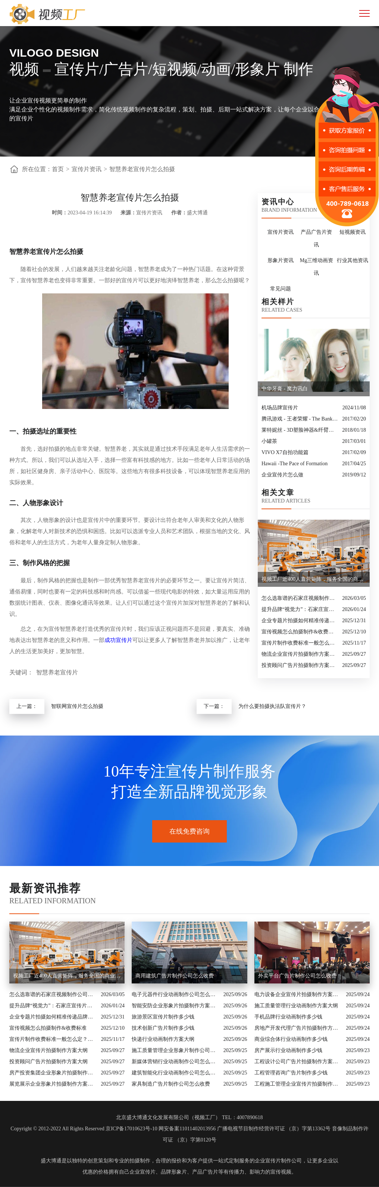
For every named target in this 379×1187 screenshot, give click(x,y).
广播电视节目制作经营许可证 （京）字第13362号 (274, 1128)
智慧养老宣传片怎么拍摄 (142, 169)
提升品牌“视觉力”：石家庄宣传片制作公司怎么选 (299, 609)
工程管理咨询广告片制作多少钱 (291, 1073)
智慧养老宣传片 (57, 672)
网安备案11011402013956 (187, 1128)
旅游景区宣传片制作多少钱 (163, 1017)
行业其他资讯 (352, 260)
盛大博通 (51, 1161)
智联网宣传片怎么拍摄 (77, 706)
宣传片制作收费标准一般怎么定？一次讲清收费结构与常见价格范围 (300, 643)
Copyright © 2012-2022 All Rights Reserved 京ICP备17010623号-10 (83, 1128)
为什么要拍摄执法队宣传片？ (272, 706)
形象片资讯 (280, 260)
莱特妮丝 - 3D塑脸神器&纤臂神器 (299, 430)
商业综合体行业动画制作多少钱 (291, 1039)
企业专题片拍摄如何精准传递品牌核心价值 (299, 620)
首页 (58, 169)
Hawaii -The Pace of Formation (294, 463)
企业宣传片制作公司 (278, 1161)
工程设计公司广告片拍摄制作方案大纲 (298, 1061)
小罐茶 (269, 441)
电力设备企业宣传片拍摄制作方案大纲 (298, 994)
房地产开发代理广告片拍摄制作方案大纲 (298, 1028)
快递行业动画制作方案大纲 (163, 1039)
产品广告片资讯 (316, 238)
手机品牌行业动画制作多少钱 (288, 1017)
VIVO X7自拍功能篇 (284, 452)
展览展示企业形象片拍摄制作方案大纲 (53, 1084)
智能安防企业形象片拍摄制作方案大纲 (175, 1005)
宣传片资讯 (86, 169)
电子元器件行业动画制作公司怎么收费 (175, 994)
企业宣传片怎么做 (282, 475)
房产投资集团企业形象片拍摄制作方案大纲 (53, 1073)
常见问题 (280, 289)
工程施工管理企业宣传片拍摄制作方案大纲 (298, 1084)
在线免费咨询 (189, 831)
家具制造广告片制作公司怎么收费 (171, 1084)
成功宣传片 (118, 640)
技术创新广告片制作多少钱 (163, 1028)
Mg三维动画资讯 (316, 267)
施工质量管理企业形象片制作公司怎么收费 (175, 1050)
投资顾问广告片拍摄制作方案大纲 (299, 665)
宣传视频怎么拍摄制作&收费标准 (299, 632)
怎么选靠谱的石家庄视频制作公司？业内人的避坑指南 (299, 598)
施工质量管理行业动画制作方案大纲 (296, 1005)
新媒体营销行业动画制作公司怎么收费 (175, 1061)
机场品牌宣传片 (279, 407)
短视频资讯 (352, 232)
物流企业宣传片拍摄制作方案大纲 (299, 654)
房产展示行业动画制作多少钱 (288, 1050)
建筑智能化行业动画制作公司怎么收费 (175, 1073)
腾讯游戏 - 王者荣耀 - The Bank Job (299, 419)
